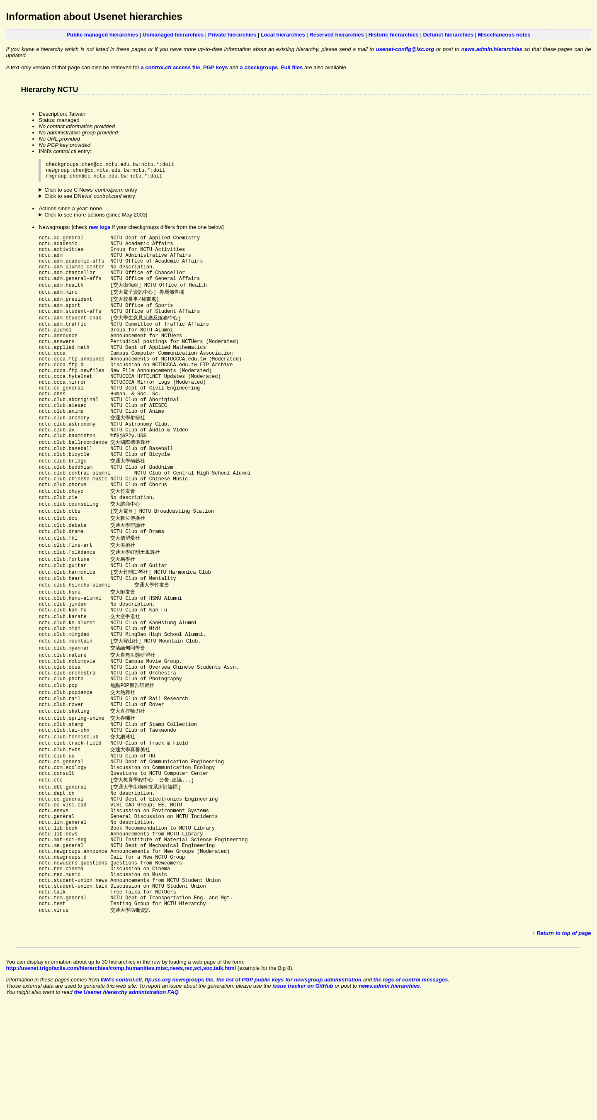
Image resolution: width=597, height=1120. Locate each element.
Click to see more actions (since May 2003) (96, 218)
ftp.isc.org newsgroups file (179, 1094)
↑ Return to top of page (561, 1047)
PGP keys (215, 67)
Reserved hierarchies (336, 35)
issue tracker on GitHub (302, 1100)
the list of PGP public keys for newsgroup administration (289, 1094)
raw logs (100, 231)
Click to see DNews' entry (89, 200)
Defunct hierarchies (448, 35)
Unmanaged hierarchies (173, 35)
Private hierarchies (232, 35)
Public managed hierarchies (102, 35)
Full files (292, 67)
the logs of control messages (411, 1094)
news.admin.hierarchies (491, 49)
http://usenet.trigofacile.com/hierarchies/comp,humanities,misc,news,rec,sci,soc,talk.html (121, 1082)
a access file (170, 67)
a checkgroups (259, 67)
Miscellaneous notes (504, 35)
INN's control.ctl (121, 1094)
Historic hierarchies (393, 35)
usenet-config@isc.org (405, 49)
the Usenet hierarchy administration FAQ (126, 1106)
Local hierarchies (283, 35)
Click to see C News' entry (90, 193)
